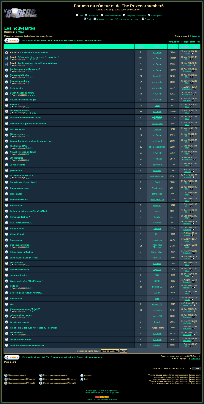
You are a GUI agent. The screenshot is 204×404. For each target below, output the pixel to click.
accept (187, 235)
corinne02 (157, 165)
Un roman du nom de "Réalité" (25, 309)
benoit (157, 322)
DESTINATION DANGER (21, 223)
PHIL (157, 275)
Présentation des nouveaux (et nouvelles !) (38, 57)
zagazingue (157, 240)
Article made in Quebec (21, 252)
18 (31, 59)
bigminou (157, 269)
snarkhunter (157, 82)
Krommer (187, 71)
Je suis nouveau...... (19, 322)
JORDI (157, 281)
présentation (16, 170)
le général (157, 141)
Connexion (148, 19)
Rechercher (91, 16)
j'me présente (16, 262)
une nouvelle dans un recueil (24, 258)
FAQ (79, 16)
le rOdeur (20, 32)
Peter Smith (187, 95)
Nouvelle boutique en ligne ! (23, 100)
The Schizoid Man (18, 146)
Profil (87, 19)
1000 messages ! (18, 134)
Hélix (117, 393)
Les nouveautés (19, 28)
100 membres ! (17, 333)
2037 (102, 393)
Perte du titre (16, 88)
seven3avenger (157, 176)
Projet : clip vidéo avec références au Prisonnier (33, 328)
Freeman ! (157, 159)
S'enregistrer (155, 16)
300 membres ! (17, 158)
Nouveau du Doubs (19, 75)
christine (157, 170)
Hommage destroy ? (20, 217)
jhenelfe (157, 228)
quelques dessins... (19, 275)
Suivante (196, 36)
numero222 (157, 316)
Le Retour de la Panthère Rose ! (25, 117)
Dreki (157, 105)
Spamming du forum (20, 81)
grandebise (157, 194)
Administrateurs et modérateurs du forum (38, 63)
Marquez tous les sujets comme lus (184, 42)
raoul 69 (157, 258)
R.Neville (157, 223)
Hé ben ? (14, 104)
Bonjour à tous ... (18, 228)
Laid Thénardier (18, 129)
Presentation (16, 240)
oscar (157, 211)
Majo (157, 298)
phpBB (96, 390)
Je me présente (17, 165)
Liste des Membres (111, 16)
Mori (187, 59)
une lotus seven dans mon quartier (27, 345)
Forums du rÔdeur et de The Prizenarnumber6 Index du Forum (52, 40)
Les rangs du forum (19, 110)
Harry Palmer (157, 252)
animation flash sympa (21, 315)
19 (34, 59)
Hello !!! (14, 286)
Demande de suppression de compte (28, 123)
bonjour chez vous (19, 199)
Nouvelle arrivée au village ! (23, 182)
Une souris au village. (20, 245)
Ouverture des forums (20, 339)
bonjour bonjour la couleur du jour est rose (31, 141)
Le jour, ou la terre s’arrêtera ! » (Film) (28, 211)
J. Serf (157, 293)
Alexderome (157, 188)
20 (37, 59)
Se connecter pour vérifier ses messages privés (117, 19)
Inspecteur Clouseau (157, 117)
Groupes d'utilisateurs (134, 16)
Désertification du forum (22, 93)
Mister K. (157, 205)
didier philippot (157, 199)
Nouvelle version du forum (23, 152)
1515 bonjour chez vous (21, 175)
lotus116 (157, 76)
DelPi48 (157, 129)
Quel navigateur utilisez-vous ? (25, 69)
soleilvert (157, 345)
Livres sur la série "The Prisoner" (26, 281)
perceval (187, 177)
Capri (157, 182)
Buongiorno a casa (19, 188)
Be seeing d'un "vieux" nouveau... (26, 293)
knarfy (187, 53)
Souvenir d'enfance (19, 269)
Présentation (16, 205)
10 (35, 113)
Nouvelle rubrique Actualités (34, 52)
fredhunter (187, 65)
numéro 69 (157, 287)
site (12, 304)
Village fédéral (17, 234)
